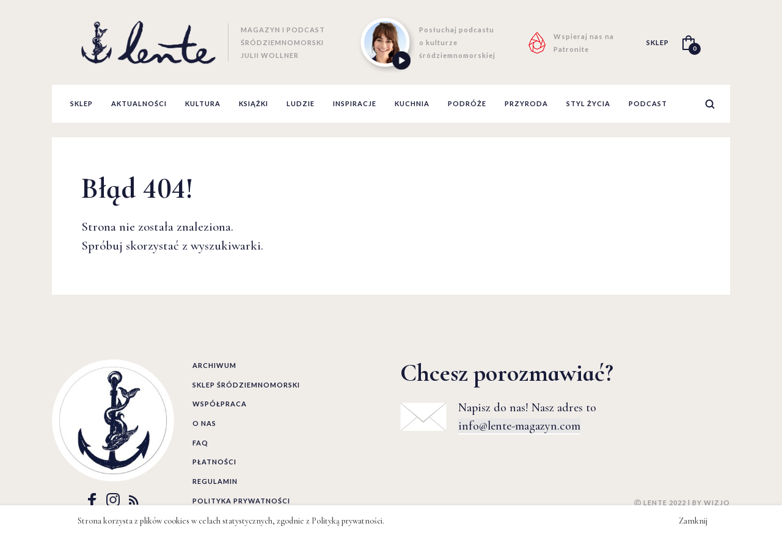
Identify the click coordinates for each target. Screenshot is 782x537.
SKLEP (657, 42)
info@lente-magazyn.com (519, 426)
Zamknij (693, 521)
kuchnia (412, 103)
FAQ (200, 443)
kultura (203, 103)
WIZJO (717, 502)
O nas (204, 423)
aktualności (139, 103)
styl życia (588, 103)
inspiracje (354, 103)
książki (253, 103)
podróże (467, 103)
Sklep (81, 103)
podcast (648, 103)
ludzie (301, 103)
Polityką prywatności (347, 521)
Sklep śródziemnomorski (246, 385)
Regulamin (215, 481)
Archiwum (214, 365)
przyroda (526, 103)
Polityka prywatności (241, 501)
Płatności (214, 462)
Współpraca (219, 404)
